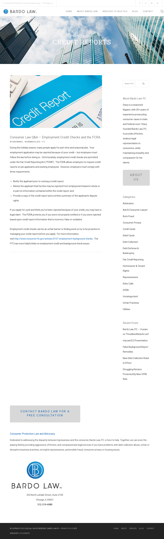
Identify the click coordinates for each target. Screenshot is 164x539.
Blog (141, 528)
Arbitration (128, 203)
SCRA (126, 290)
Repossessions (130, 277)
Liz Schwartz (24, 533)
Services (132, 528)
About (124, 528)
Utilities (126, 309)
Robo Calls (128, 283)
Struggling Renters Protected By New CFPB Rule (135, 374)
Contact (150, 528)
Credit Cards (129, 229)
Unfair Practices (131, 303)
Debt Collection (130, 242)
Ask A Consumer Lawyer (135, 210)
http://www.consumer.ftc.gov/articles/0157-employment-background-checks (53, 238)
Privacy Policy (67, 528)
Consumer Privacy (132, 222)
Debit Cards (129, 235)
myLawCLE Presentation (135, 340)
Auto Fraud (128, 216)
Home (116, 528)
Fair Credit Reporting (133, 259)
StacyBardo (17, 142)
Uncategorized (130, 296)
